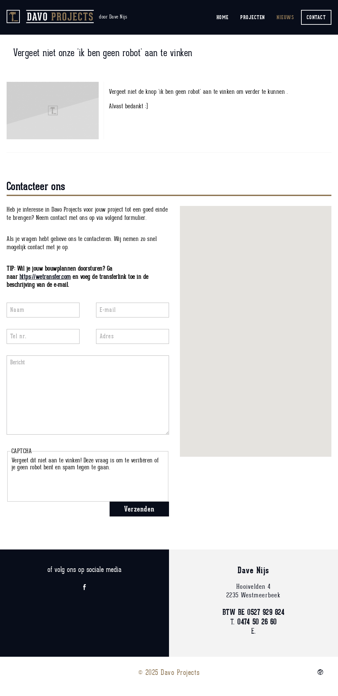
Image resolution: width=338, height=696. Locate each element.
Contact (316, 17)
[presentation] (62, 484)
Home (223, 17)
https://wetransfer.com (45, 277)
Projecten (252, 17)
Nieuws (285, 17)
